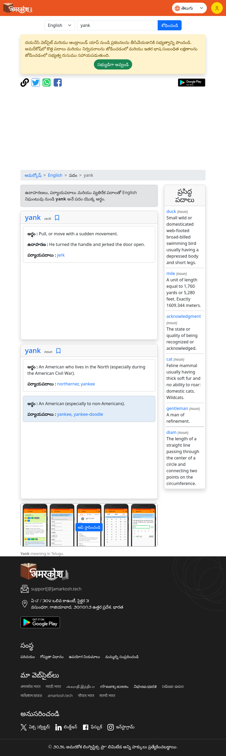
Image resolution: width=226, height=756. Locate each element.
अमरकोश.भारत (30, 686)
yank (33, 217)
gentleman (177, 408)
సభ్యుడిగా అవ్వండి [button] (113, 64)
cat (169, 359)
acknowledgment (183, 316)
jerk (61, 255)
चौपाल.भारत (86, 696)
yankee (88, 384)
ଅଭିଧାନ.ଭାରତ (173, 686)
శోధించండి (169, 25)
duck (171, 211)
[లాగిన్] (217, 8)
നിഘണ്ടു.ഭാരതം (114, 686)
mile (170, 273)
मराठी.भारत (53, 686)
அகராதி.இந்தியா (80, 686)
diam (171, 432)
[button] (31, 524)
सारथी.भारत (107, 696)
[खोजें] (117, 25)
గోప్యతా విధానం (52, 657)
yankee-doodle (88, 414)
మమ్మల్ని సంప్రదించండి (122, 657)
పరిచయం (27, 657)
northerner (67, 384)
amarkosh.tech (60, 696)
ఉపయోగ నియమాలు (84, 657)
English (55, 175)
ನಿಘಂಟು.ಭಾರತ (145, 686)
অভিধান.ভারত (31, 696)
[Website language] (189, 8)
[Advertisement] (89, 302)
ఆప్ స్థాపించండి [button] (89, 527)
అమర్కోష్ (33, 175)
